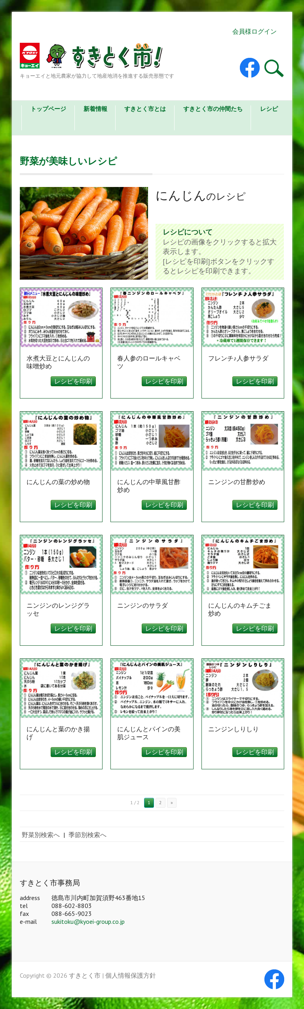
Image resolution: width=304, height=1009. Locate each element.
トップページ (48, 109)
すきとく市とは (145, 109)
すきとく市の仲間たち (213, 109)
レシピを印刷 (73, 381)
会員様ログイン (254, 31)
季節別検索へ (87, 835)
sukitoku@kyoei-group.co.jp (88, 921)
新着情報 (95, 109)
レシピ (269, 109)
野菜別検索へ (41, 835)
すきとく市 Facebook (250, 68)
